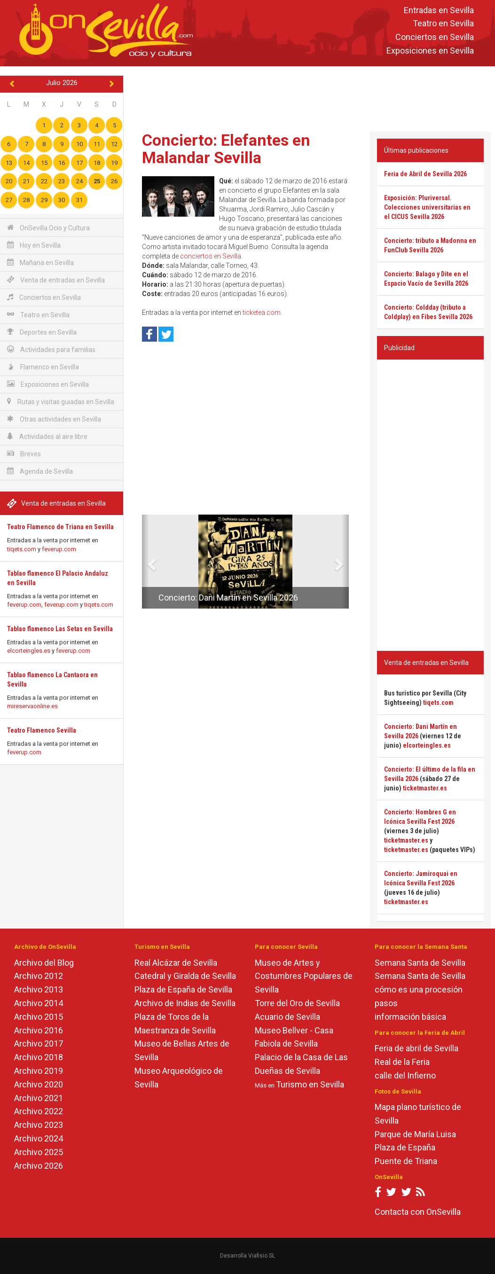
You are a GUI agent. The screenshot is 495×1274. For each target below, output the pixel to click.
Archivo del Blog (44, 963)
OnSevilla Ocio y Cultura (48, 228)
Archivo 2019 (38, 1071)
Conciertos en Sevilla (434, 37)
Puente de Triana (406, 1161)
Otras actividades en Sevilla (54, 419)
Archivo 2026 (38, 1166)
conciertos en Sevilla (210, 256)
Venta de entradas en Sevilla (56, 280)
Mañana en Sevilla (40, 262)
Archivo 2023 (38, 1125)
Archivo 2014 (38, 1003)
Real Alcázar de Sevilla (175, 963)
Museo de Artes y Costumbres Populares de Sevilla (304, 976)
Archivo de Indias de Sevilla (185, 1003)
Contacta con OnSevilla (418, 1212)
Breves (24, 454)
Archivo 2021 (38, 1098)
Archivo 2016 (38, 1030)
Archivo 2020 (38, 1084)
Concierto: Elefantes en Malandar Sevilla (226, 149)
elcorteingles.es (28, 650)
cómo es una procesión (419, 989)
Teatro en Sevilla (443, 24)
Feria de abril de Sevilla (416, 1048)
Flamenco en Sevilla (43, 367)
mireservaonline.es (32, 706)
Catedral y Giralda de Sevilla (185, 976)
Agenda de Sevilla (40, 471)
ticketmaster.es (425, 788)
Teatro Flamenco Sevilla (41, 730)
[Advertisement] (309, 97)
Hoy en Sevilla (34, 245)
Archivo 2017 (38, 1043)
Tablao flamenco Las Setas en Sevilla (60, 629)
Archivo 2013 (38, 989)
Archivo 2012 (38, 976)
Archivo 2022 (38, 1111)
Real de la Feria (402, 1062)
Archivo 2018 (38, 1057)
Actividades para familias (51, 349)
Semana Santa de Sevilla (420, 963)
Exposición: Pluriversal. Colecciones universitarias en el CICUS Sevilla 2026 (427, 207)
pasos (386, 1003)
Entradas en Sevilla (439, 10)
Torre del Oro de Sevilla (297, 1003)
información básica (410, 1017)
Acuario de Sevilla (287, 1017)
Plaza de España (405, 1147)
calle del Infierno (405, 1075)
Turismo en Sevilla (310, 1084)
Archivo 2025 (38, 1152)
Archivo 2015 (38, 1017)
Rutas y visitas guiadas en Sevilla (60, 402)
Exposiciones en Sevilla (430, 50)
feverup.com (59, 549)
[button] (145, 562)
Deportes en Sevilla (42, 332)
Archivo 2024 (38, 1138)
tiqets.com (21, 549)
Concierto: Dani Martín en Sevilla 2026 (228, 597)
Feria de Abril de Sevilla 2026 (425, 174)
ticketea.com (262, 312)
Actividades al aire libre (47, 436)
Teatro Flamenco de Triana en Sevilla (60, 527)
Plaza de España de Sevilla (183, 989)
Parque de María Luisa (415, 1134)
